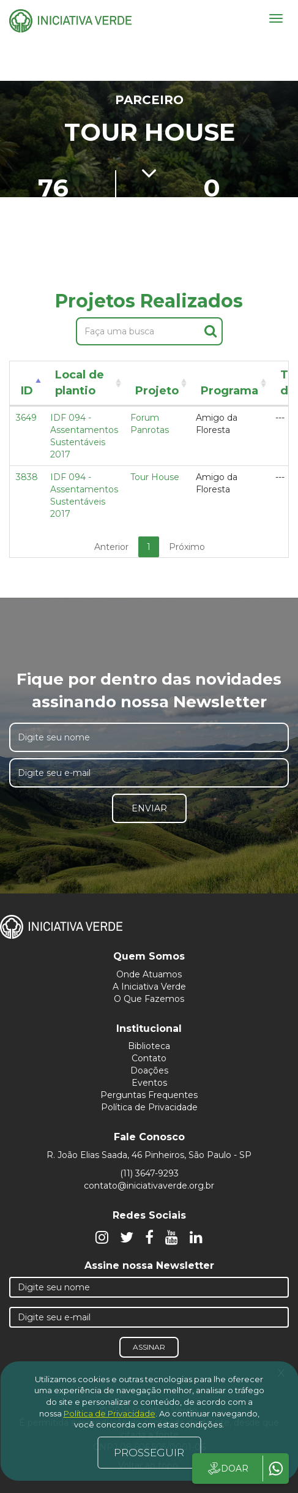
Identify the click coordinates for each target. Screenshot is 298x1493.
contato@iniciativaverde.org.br (149, 1185)
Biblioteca (149, 1045)
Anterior (111, 546)
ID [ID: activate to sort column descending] (27, 390)
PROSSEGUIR (149, 1452)
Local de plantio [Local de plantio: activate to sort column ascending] (79, 382)
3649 (26, 417)
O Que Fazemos (149, 998)
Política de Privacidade (149, 1107)
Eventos (149, 1082)
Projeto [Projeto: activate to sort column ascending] (157, 390)
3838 (27, 477)
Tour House (154, 477)
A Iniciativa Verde (149, 986)
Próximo (187, 546)
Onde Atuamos (149, 974)
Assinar (149, 1347)
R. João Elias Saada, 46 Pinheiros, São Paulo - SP (149, 1154)
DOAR (227, 1468)
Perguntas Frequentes (149, 1094)
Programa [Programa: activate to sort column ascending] (229, 390)
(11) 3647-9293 (149, 1173)
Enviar (149, 808)
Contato (149, 1058)
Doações (149, 1070)
